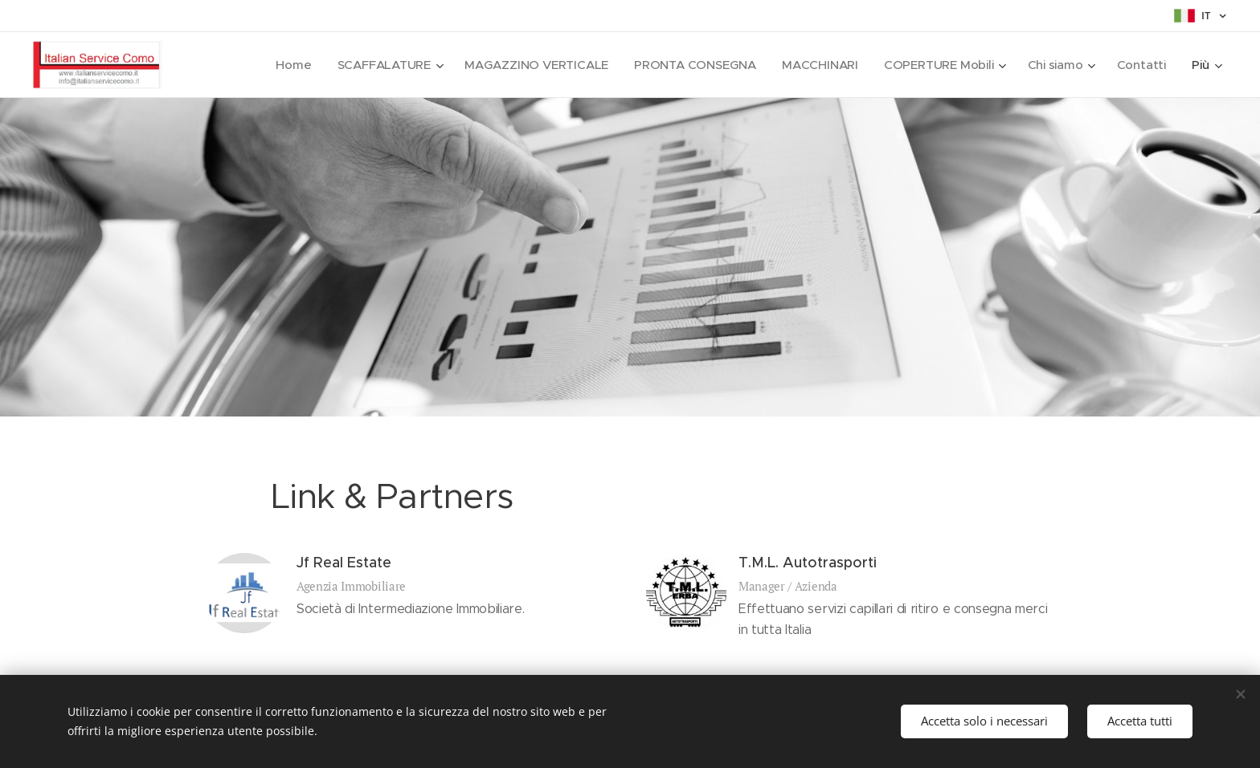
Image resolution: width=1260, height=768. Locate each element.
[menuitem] (282, 65)
